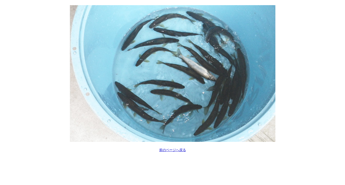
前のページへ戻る (172, 150)
